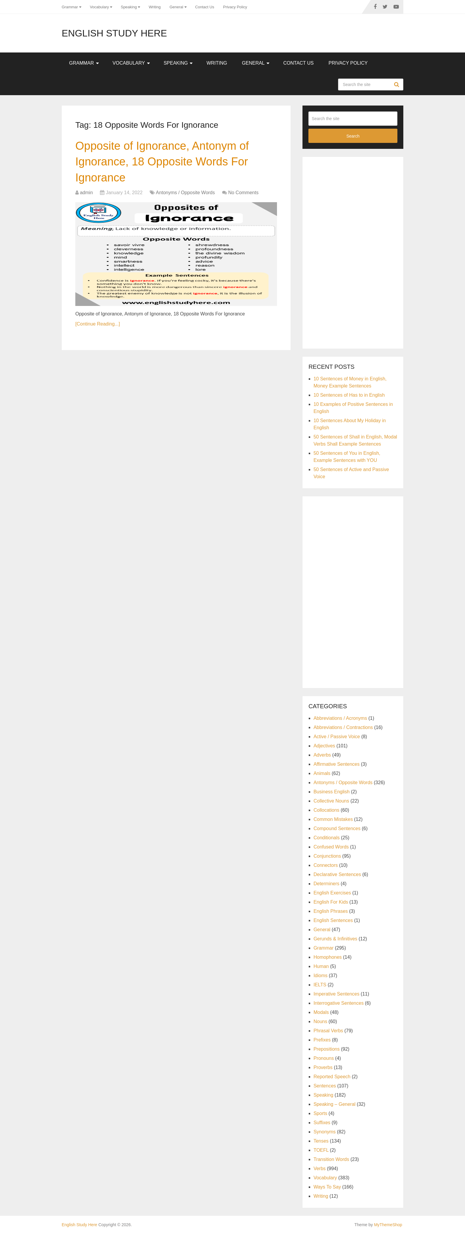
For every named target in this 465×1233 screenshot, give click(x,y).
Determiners (326, 883)
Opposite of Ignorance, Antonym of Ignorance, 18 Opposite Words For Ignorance (162, 162)
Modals (321, 1012)
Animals (321, 773)
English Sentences (333, 920)
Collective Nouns (331, 800)
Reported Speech (332, 1076)
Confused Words (331, 846)
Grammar (70, 7)
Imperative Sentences (336, 993)
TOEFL (321, 1150)
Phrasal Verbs (328, 1030)
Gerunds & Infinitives (335, 938)
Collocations (326, 810)
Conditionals (326, 837)
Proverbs (322, 1067)
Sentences (324, 1085)
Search (397, 84)
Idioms (320, 975)
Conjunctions (327, 856)
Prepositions (326, 1049)
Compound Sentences (336, 828)
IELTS (319, 984)
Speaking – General (334, 1104)
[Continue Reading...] (97, 323)
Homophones (327, 957)
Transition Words (331, 1159)
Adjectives (324, 745)
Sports (320, 1113)
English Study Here (114, 33)
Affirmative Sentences (336, 764)
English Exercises (332, 892)
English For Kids (330, 902)
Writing (154, 7)
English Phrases (330, 911)
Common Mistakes (333, 819)
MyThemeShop (388, 1224)
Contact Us (204, 7)
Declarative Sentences (337, 874)
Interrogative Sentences (338, 1003)
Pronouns (323, 1058)
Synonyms (324, 1131)
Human (321, 966)
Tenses (321, 1140)
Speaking (129, 7)
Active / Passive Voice (336, 736)
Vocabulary (99, 7)
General (176, 7)
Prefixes (322, 1039)
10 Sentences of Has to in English (349, 395)
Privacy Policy (235, 7)
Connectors (325, 865)
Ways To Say (327, 1186)
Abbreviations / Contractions (343, 727)
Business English (331, 791)
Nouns (320, 1021)
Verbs (319, 1168)
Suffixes (321, 1122)
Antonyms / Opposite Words (185, 192)
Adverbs (322, 754)
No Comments (243, 192)
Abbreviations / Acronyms (340, 718)
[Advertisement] (352, 252)
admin (86, 192)
